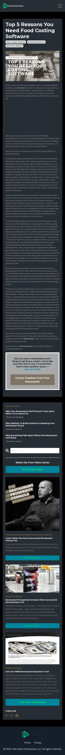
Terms (27, 742)
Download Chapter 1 (32, 626)
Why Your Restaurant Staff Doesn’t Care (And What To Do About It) (30, 412)
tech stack (21, 88)
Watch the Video (32, 469)
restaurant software (14, 46)
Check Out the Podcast (32, 558)
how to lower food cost (15, 42)
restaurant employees (15, 417)
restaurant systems (14, 429)
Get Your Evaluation (32, 702)
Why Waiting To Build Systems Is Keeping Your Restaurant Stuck (30, 424)
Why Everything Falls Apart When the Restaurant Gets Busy (31, 436)
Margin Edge (29, 339)
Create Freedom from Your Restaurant (32, 379)
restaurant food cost (36, 42)
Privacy (37, 742)
